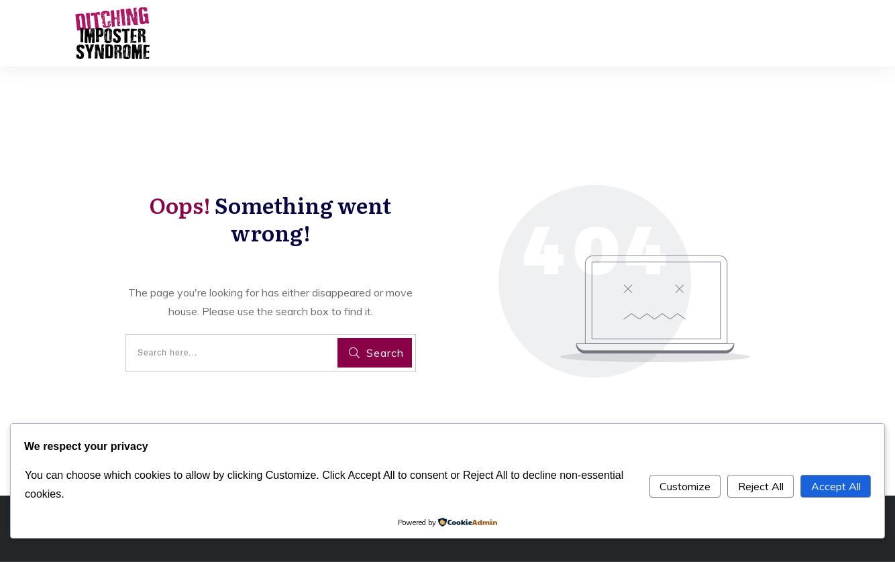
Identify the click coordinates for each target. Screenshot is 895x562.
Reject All (761, 486)
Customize (685, 486)
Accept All (836, 486)
